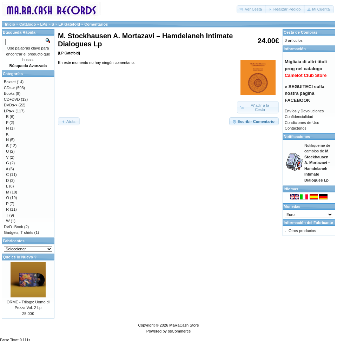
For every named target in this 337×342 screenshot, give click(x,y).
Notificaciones (297, 136)
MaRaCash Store (184, 325)
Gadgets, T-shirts (18, 232)
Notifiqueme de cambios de (317, 162)
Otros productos (302, 231)
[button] (251, 9)
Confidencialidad (299, 116)
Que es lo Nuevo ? (20, 257)
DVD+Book (13, 227)
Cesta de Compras (301, 32)
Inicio (10, 24)
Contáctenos (295, 128)
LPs (43, 24)
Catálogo (27, 24)
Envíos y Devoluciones (304, 111)
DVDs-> (11, 105)
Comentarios (96, 24)
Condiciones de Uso (302, 122)
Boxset (10, 82)
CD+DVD (12, 99)
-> (9, 111)
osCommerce (179, 331)
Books (9, 93)
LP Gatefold (69, 24)
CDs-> (9, 88)
